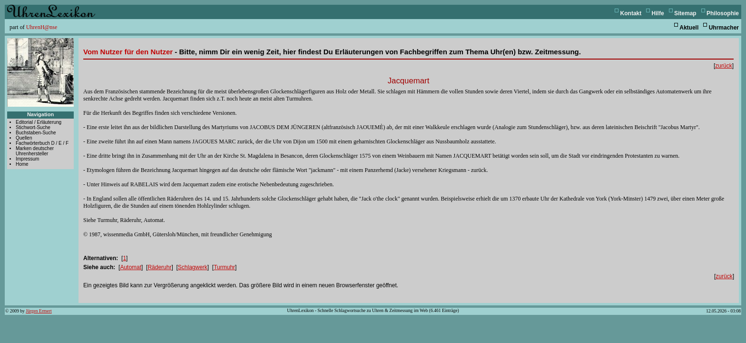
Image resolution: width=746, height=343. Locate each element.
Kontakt (631, 13)
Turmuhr (224, 267)
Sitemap (685, 13)
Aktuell (688, 27)
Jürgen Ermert (38, 310)
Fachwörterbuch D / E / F (42, 143)
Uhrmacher (724, 27)
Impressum (27, 158)
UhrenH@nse (42, 27)
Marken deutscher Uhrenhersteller (35, 151)
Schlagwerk (192, 267)
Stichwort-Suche (33, 127)
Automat (130, 267)
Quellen (24, 138)
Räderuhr (159, 267)
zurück (723, 65)
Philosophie (723, 13)
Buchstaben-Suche (36, 132)
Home (22, 164)
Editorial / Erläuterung (38, 122)
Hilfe (658, 13)
